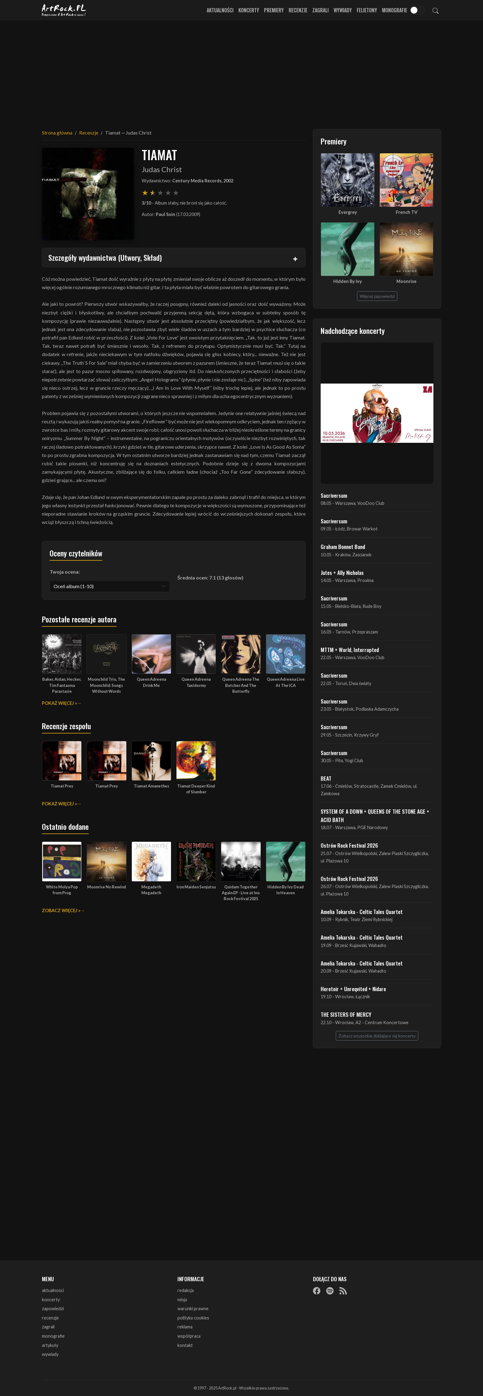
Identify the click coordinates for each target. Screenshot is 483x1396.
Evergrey (348, 212)
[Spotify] (330, 1290)
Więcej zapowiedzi (377, 296)
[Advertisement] (241, 71)
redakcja (185, 1290)
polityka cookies (193, 1317)
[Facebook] (316, 1290)
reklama (185, 1326)
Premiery (274, 10)
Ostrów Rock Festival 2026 (349, 845)
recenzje (50, 1317)
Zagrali (320, 10)
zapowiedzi (53, 1308)
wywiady (50, 1354)
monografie (53, 1336)
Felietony (367, 10)
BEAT (326, 778)
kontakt (185, 1345)
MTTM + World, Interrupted (350, 650)
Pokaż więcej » (59, 703)
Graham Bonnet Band (343, 546)
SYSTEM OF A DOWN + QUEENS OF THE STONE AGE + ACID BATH (375, 815)
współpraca (189, 1336)
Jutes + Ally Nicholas (342, 572)
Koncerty (248, 10)
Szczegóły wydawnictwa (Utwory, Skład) (105, 257)
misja (182, 1299)
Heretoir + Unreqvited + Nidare (353, 989)
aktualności (53, 1290)
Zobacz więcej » (61, 910)
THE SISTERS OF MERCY (346, 1014)
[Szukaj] (435, 10)
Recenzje (298, 10)
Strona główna (57, 132)
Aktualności (220, 10)
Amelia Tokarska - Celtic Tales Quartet (362, 912)
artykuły (50, 1345)
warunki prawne (193, 1308)
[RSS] (343, 1290)
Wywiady (343, 10)
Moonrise (406, 281)
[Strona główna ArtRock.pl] (64, 10)
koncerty (51, 1299)
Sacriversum (334, 495)
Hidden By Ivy (347, 281)
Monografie (394, 10)
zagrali (48, 1326)
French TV (406, 212)
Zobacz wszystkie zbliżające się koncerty (377, 1035)
